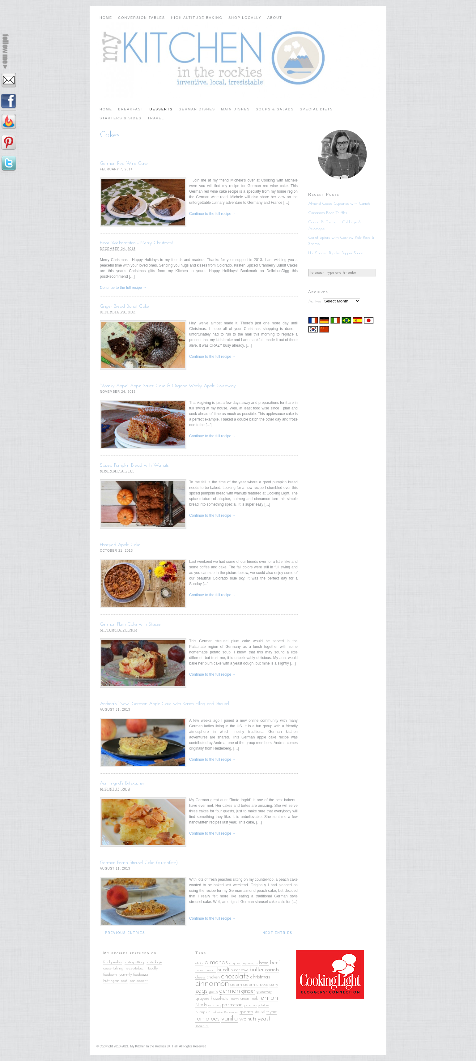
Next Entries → (280, 933)
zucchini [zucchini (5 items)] (202, 1026)
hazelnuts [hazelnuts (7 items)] (219, 998)
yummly (125, 974)
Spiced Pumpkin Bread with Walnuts (134, 465)
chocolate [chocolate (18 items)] (235, 976)
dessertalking (113, 968)
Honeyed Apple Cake (120, 544)
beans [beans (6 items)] (264, 963)
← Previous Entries (122, 933)
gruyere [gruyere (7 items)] (202, 998)
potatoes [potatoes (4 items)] (263, 1005)
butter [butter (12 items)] (256, 969)
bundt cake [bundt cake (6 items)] (239, 970)
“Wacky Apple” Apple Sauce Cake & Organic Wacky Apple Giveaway (168, 385)
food (151, 968)
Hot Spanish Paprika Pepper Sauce (335, 253)
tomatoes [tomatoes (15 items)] (207, 1018)
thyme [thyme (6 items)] (271, 1012)
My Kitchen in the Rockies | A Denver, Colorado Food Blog (238, 60)
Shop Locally (244, 17)
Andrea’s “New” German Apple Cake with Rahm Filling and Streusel (164, 703)
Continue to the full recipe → (212, 214)
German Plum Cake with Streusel (131, 624)
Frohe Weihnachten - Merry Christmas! (136, 243)
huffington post (115, 980)
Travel (155, 118)
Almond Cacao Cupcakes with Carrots (339, 203)
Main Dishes (235, 109)
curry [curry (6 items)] (274, 984)
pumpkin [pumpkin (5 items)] (202, 1012)
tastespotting (134, 962)
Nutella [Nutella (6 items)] (201, 1005)
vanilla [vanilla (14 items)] (229, 1018)
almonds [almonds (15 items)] (216, 962)
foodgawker (112, 962)
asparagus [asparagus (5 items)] (250, 963)
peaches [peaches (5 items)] (250, 1005)
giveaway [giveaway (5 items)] (264, 992)
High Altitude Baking (197, 17)
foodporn (110, 974)
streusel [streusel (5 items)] (259, 1012)
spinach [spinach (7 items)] (246, 1011)
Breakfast (131, 109)
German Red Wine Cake (124, 163)
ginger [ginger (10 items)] (248, 991)
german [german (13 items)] (229, 991)
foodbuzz (140, 974)
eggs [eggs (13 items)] (201, 991)
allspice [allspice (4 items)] (199, 963)
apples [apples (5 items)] (234, 963)
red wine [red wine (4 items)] (217, 1012)
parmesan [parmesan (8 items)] (232, 1005)
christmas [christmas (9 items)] (260, 977)
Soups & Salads (275, 109)
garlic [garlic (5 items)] (213, 992)
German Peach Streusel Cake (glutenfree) (139, 862)
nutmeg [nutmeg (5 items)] (214, 1005)
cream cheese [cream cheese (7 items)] (255, 984)
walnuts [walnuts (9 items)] (247, 1019)
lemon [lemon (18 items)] (268, 998)
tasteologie (154, 962)
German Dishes (197, 109)
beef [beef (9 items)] (275, 963)
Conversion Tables (141, 17)
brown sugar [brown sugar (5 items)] (205, 970)
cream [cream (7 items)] (236, 984)
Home (106, 17)
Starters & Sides (121, 118)
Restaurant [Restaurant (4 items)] (231, 1012)
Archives (314, 301)
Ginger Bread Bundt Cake (124, 306)
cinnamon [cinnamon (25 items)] (212, 983)
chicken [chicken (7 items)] (213, 977)
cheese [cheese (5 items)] (200, 977)
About (274, 17)
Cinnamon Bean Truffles (327, 213)
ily (156, 968)
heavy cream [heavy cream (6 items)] (239, 998)
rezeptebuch (136, 968)
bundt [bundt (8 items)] (223, 970)
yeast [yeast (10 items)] (263, 1019)
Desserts (161, 109)
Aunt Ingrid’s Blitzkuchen (122, 783)
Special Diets (316, 109)
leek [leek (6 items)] (255, 998)
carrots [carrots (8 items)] (272, 970)
